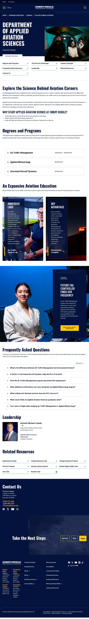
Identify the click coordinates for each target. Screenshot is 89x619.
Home (4, 15)
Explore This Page (11, 56)
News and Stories (51, 562)
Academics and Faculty (16, 15)
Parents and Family (29, 562)
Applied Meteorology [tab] (45, 162)
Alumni (26, 571)
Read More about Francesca (69, 328)
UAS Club (6, 472)
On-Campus (11, 2)
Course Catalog (28, 583)
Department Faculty (9, 461)
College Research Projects (68, 461)
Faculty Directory (29, 566)
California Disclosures (52, 588)
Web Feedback (56, 613)
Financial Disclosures (52, 575)
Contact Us (6, 73)
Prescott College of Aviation (44, 15)
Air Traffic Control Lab (13, 251)
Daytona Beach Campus (5, 571)
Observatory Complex (56, 251)
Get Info (65, 538)
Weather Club (35, 472)
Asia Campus (16, 584)
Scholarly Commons (30, 579)
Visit (74, 538)
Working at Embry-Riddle (53, 583)
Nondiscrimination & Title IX (58, 611)
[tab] (44, 368)
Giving (26, 575)
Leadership (35, 68)
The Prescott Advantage (40, 63)
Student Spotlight (66, 63)
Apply (83, 538)
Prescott (8, 93)
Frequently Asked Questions (12, 68)
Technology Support (66, 613)
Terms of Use (46, 613)
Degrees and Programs (11, 63)
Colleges (29, 15)
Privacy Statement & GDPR (75, 611)
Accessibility (46, 611)
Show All (79, 363)
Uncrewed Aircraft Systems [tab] (45, 171)
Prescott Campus (9, 466)
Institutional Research (52, 579)
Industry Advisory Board (39, 466)
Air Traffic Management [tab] (45, 153)
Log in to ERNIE (74, 565)
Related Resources (67, 68)
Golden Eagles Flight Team (68, 466)
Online (4, 2)
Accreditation (50, 566)
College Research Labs (39, 461)
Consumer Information (52, 571)
